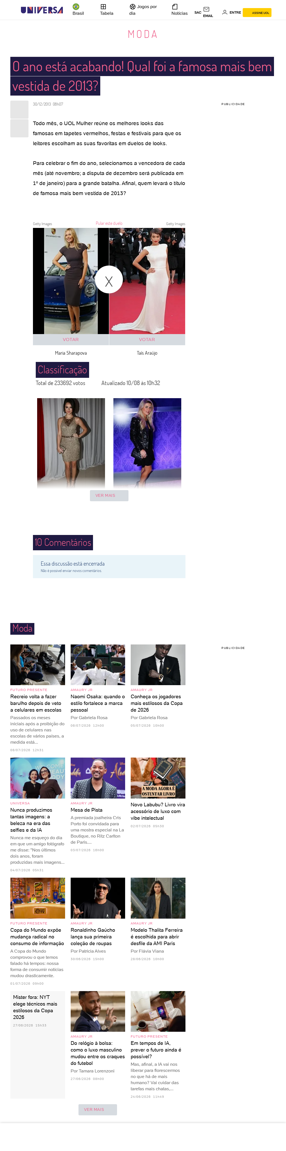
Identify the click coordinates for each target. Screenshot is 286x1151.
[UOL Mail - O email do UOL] (211, 12)
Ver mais (109, 495)
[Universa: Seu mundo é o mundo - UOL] (42, 10)
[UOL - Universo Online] (68, 10)
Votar (71, 339)
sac (197, 12)
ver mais (97, 1109)
